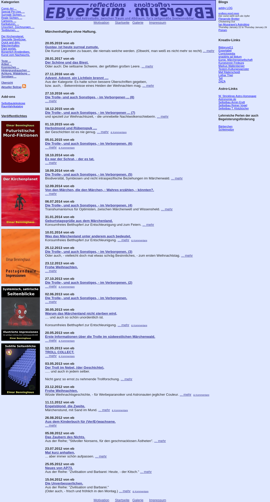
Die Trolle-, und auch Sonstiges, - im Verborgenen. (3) (88, 252)
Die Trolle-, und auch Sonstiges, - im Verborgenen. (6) (88, 143)
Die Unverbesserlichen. (64, 483)
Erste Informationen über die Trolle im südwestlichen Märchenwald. (100, 337)
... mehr (208, 51)
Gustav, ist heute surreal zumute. (72, 47)
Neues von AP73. (59, 468)
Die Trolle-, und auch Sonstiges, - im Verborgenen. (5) (88, 174)
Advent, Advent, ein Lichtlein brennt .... (76, 78)
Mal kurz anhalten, (60, 452)
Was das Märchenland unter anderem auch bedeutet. (88, 236)
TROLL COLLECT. (59, 352)
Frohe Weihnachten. (61, 267)
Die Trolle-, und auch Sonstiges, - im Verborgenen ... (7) (90, 113)
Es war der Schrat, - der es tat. (69, 159)
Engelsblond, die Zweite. (65, 406)
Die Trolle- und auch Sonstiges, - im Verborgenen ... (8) (89, 97)
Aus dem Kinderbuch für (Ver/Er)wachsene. (80, 421)
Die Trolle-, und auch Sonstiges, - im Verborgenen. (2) (88, 282)
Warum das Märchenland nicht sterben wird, (81, 313)
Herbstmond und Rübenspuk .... (71, 128)
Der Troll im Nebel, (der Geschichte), (74, 367)
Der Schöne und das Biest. (67, 62)
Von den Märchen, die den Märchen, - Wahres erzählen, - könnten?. (99, 190)
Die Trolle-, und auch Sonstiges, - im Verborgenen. (86, 298)
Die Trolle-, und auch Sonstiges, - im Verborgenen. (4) (88, 205)
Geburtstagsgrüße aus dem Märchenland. (79, 221)
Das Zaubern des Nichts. (65, 437)
